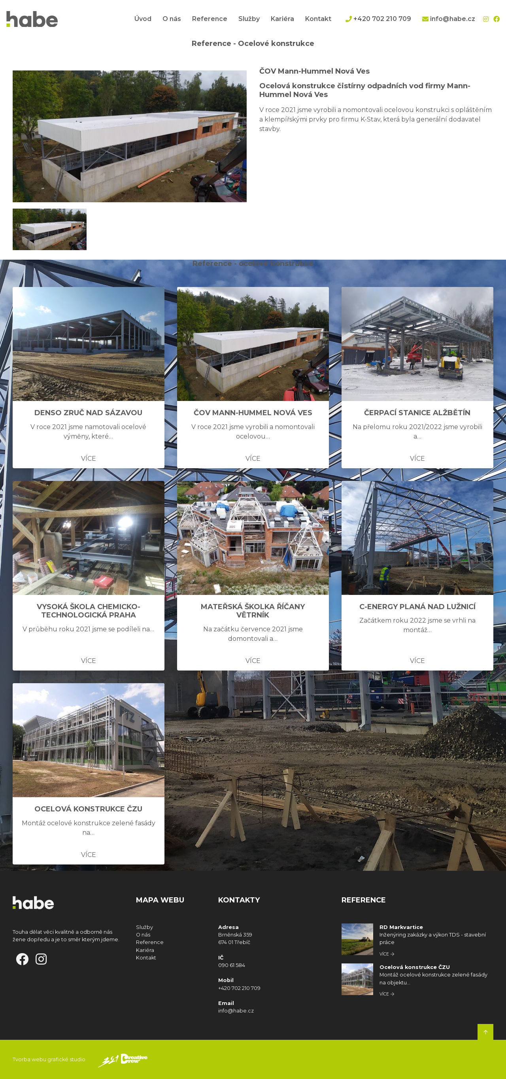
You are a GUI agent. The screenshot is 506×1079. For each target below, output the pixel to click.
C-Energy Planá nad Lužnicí (417, 606)
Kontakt (318, 19)
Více (88, 458)
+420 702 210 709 (378, 19)
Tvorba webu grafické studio (49, 1059)
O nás (171, 19)
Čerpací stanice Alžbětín (417, 412)
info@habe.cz (448, 19)
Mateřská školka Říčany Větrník (253, 611)
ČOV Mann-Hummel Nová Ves (253, 412)
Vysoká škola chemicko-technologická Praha (88, 611)
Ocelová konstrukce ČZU (88, 809)
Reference (209, 19)
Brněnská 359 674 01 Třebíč (235, 934)
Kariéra (282, 19)
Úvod (142, 19)
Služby (249, 19)
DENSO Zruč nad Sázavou (88, 412)
